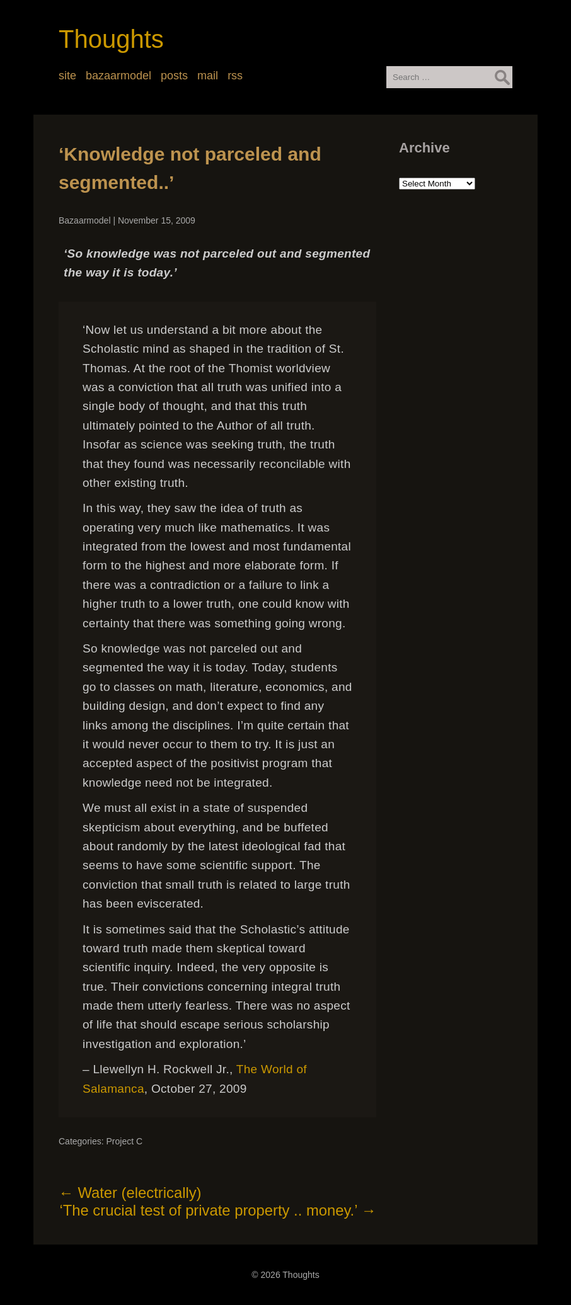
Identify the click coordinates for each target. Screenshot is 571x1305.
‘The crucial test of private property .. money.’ (217, 1210)
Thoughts (111, 39)
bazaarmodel (118, 75)
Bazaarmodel (85, 220)
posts (174, 75)
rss (235, 75)
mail (207, 75)
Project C (124, 1141)
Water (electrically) (130, 1192)
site (67, 75)
